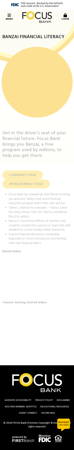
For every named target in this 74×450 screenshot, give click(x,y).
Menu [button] (9, 17)
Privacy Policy (44, 400)
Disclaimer (63, 400)
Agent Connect (28, 413)
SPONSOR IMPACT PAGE (26, 184)
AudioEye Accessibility (18, 400)
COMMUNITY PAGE (22, 175)
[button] (64, 17)
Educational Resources (54, 407)
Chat (63, 425)
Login (65, 17)
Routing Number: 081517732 (21, 407)
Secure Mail (48, 413)
